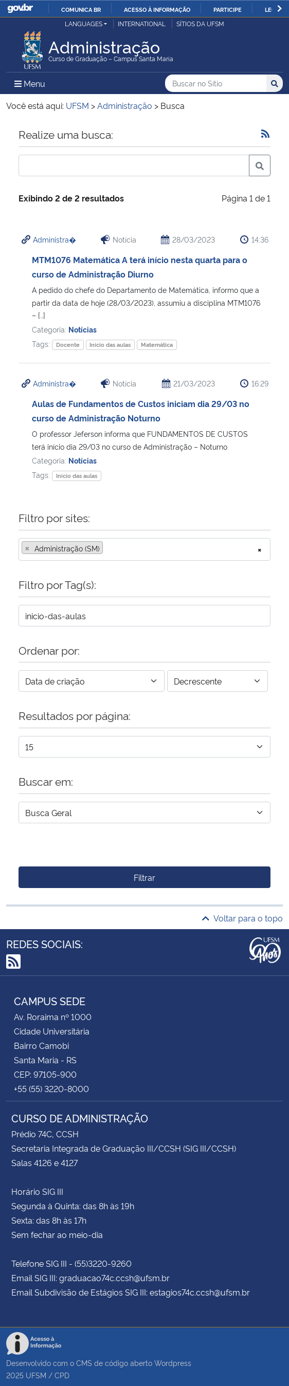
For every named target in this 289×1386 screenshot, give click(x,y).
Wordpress (172, 1362)
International (142, 23)
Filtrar (144, 877)
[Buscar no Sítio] (216, 84)
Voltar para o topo (242, 917)
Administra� (54, 239)
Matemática (157, 344)
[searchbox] (108, 548)
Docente (68, 344)
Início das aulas (110, 344)
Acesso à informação (157, 9)
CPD (62, 1375)
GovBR (20, 8)
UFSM (36, 1375)
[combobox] (144, 549)
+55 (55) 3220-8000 (51, 1088)
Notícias (82, 329)
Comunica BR (81, 9)
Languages (83, 23)
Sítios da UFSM (200, 23)
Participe (227, 9)
